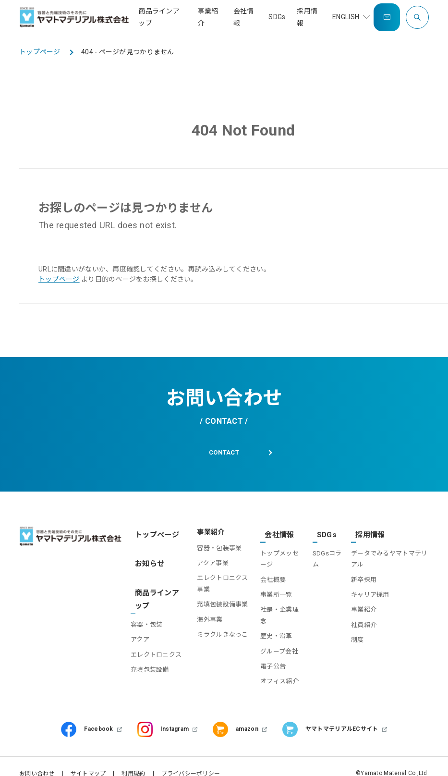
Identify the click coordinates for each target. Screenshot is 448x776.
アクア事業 (206, 565)
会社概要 (268, 576)
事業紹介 (361, 607)
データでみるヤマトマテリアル (387, 556)
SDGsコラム (324, 556)
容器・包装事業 (213, 550)
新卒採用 (361, 576)
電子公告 (268, 652)
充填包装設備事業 (216, 607)
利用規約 (133, 759)
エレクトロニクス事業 (216, 586)
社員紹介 (361, 622)
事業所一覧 (271, 591)
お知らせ (147, 558)
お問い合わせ (37, 759)
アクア (143, 624)
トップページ (59, 279)
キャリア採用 (368, 591)
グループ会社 (274, 637)
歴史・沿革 (271, 622)
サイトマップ (88, 759)
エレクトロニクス (156, 646)
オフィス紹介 (274, 667)
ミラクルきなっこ (216, 637)
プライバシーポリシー (190, 759)
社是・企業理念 (277, 607)
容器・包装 (150, 610)
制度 (355, 637)
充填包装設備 (153, 666)
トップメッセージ (277, 556)
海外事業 (203, 622)
